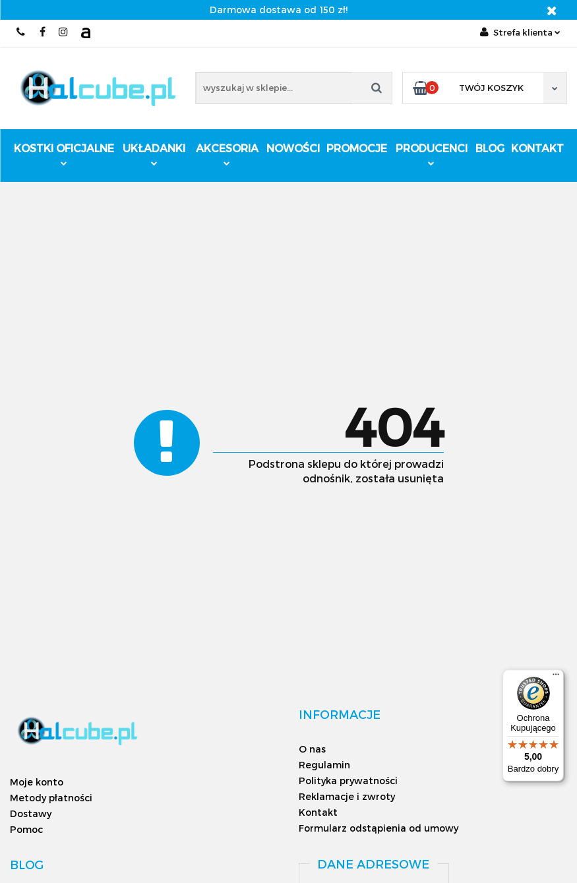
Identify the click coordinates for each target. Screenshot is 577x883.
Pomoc (26, 829)
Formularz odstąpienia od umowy (378, 828)
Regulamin (324, 764)
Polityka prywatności (348, 780)
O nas (312, 749)
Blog (489, 148)
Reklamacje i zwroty (347, 796)
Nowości (293, 148)
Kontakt (537, 148)
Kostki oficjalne (64, 154)
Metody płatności (51, 797)
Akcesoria (227, 154)
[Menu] (556, 677)
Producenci (432, 155)
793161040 (21, 32)
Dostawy (30, 813)
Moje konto (36, 781)
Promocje (356, 148)
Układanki (154, 154)
